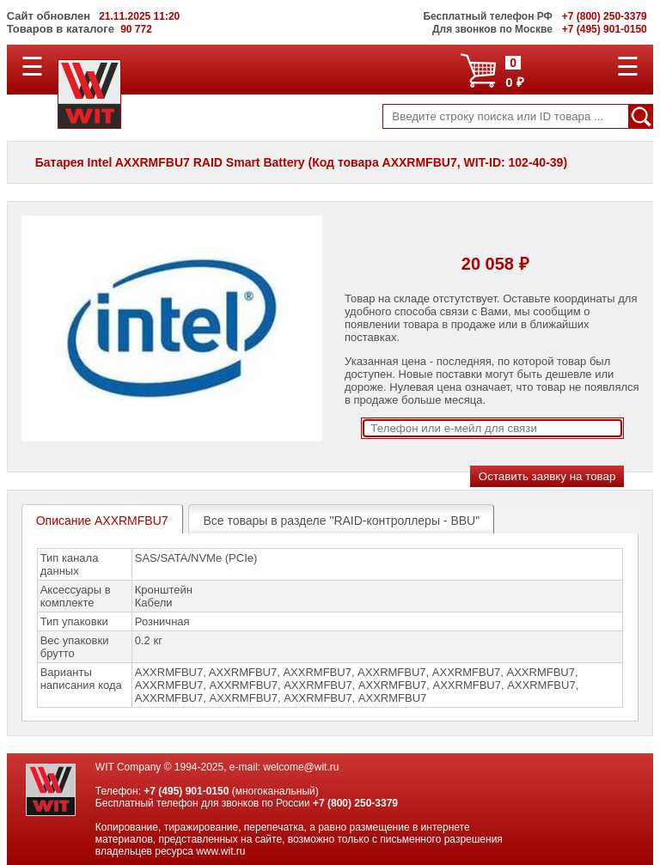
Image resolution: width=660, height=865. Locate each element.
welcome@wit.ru (301, 767)
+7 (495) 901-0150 (186, 791)
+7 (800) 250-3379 (355, 803)
